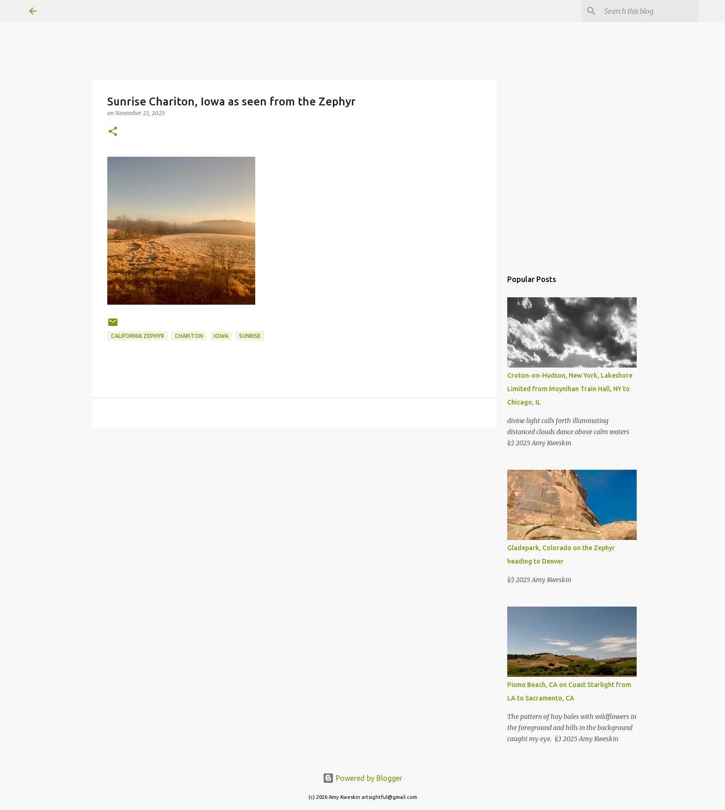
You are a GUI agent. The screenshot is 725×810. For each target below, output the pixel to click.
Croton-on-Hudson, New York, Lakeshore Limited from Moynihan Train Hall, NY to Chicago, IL (570, 389)
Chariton (189, 336)
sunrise (250, 336)
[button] (112, 132)
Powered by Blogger (362, 778)
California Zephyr (137, 336)
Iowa (221, 336)
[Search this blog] (649, 11)
